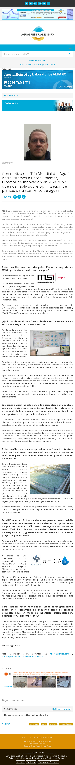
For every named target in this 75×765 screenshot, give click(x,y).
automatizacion (66, 724)
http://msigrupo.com (59, 654)
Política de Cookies (37, 744)
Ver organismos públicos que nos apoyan (37, 65)
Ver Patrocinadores (37, 61)
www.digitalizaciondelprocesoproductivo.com (23, 656)
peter (44, 724)
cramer (53, 724)
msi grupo (34, 724)
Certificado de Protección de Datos (37, 746)
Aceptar (20, 762)
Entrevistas (14, 95)
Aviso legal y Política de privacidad (37, 741)
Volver (6, 724)
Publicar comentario (61, 709)
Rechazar (31, 762)
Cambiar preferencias (48, 762)
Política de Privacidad (31, 758)
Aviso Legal (14, 758)
